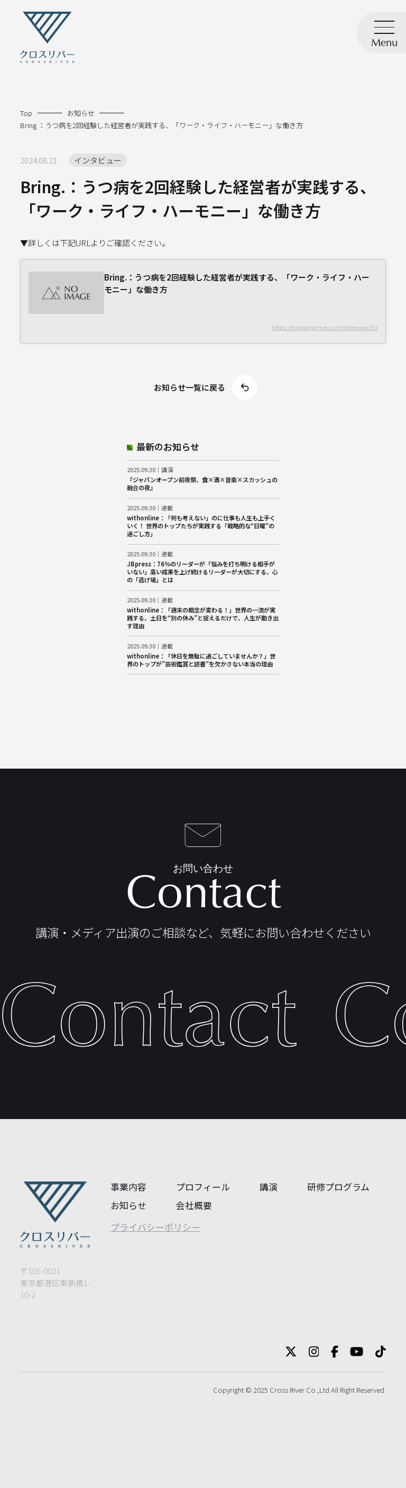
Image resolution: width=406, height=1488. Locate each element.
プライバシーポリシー (155, 1226)
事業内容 (128, 1186)
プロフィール (203, 1186)
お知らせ (128, 1205)
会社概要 (194, 1205)
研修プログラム (338, 1186)
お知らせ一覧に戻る (205, 387)
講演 (269, 1186)
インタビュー (98, 160)
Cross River (287, 1390)
